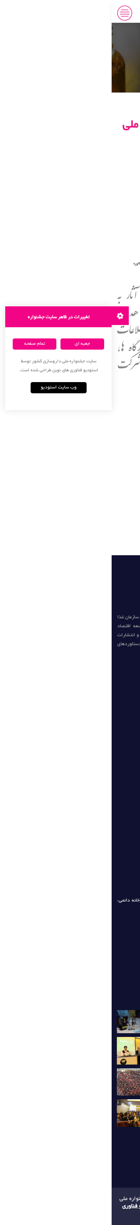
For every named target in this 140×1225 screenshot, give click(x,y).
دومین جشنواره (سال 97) (109, 662)
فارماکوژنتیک (115, 808)
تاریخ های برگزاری (100, 447)
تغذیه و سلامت (113, 743)
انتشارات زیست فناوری (105, 756)
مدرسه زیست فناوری (107, 769)
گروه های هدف (103, 472)
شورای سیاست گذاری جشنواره (82, 510)
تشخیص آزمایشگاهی (108, 834)
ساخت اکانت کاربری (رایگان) (87, 485)
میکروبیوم (118, 821)
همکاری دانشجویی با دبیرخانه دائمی (77, 523)
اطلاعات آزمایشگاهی (109, 847)
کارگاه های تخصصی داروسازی (86, 498)
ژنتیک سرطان (115, 795)
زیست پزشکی (114, 782)
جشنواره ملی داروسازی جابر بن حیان (89, 12)
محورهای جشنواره (102, 460)
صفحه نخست (106, 435)
